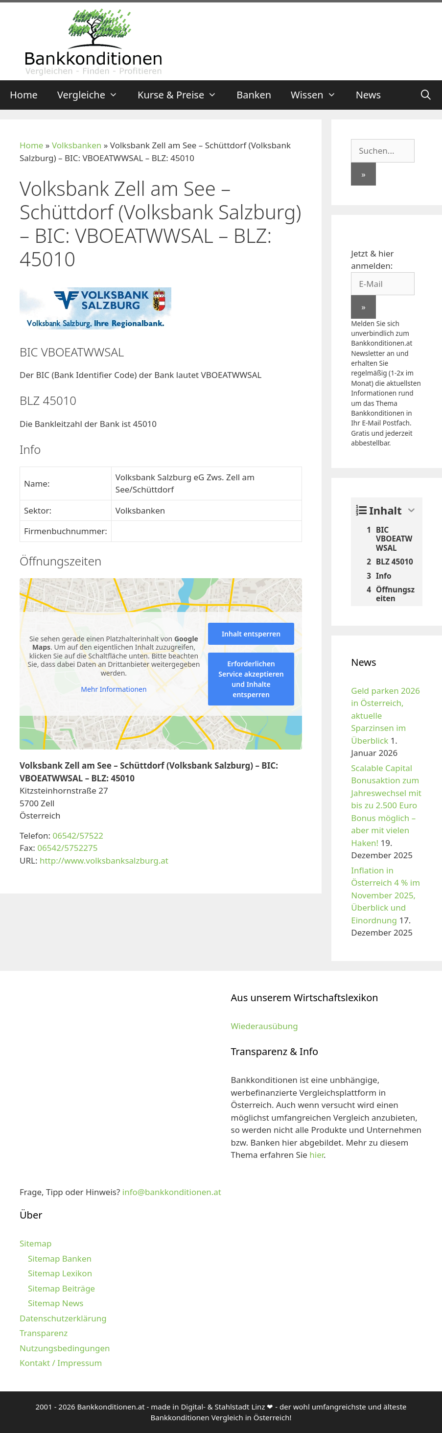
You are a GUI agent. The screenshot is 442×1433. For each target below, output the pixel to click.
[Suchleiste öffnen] (426, 95)
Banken (253, 94)
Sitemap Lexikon (60, 1273)
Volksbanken (76, 145)
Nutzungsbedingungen (65, 1348)
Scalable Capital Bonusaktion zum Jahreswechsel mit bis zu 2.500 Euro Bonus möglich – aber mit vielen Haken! (386, 805)
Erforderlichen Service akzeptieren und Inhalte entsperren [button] (250, 679)
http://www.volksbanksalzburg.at (104, 860)
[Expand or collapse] (411, 510)
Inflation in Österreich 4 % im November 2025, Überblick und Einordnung (385, 895)
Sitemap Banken (60, 1258)
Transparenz (44, 1333)
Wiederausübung (264, 1026)
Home (24, 94)
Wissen (318, 95)
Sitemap (35, 1243)
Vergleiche (92, 95)
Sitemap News (55, 1303)
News (368, 94)
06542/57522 (77, 835)
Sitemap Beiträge (61, 1288)
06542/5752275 (67, 847)
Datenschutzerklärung (63, 1318)
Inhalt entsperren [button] (251, 633)
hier (316, 1154)
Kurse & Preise (182, 95)
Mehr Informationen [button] (113, 689)
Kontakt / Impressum (61, 1362)
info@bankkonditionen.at (171, 1192)
